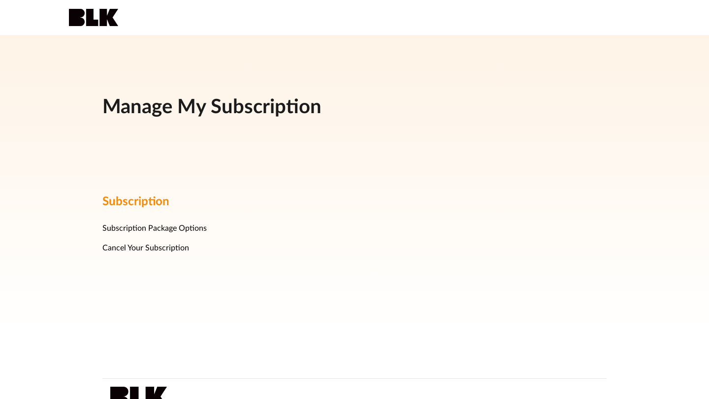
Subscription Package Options (154, 228)
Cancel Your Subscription (145, 248)
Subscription (135, 202)
